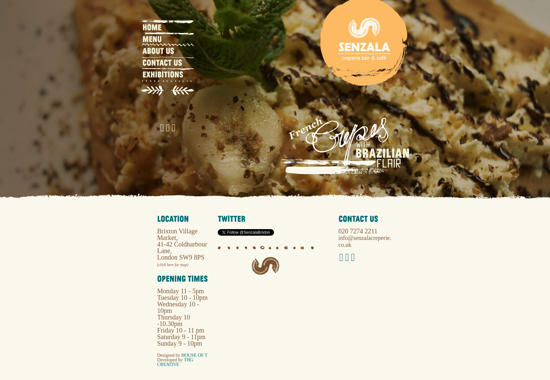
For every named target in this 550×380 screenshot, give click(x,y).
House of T (194, 355)
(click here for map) (172, 264)
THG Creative (175, 362)
